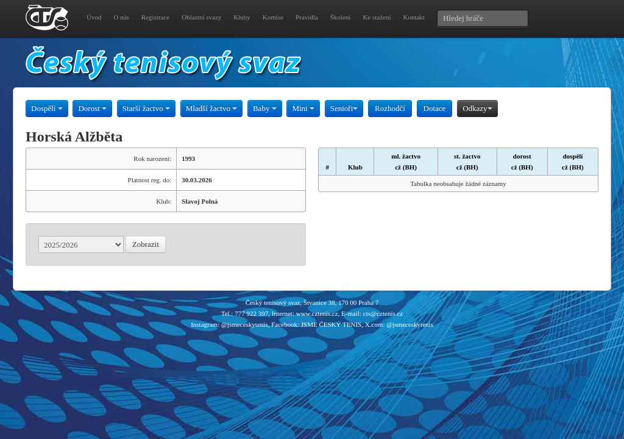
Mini (303, 108)
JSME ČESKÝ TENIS (331, 324)
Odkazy (477, 108)
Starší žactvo (146, 108)
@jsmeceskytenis (244, 324)
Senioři (344, 108)
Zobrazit (145, 244)
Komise (273, 17)
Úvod (94, 17)
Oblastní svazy (201, 17)
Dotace (435, 108)
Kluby (241, 17)
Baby (265, 108)
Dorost (92, 108)
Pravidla (307, 17)
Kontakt (413, 17)
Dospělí (47, 108)
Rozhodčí (390, 108)
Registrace (155, 17)
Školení (340, 17)
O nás (121, 17)
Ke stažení (377, 17)
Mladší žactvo (212, 108)
